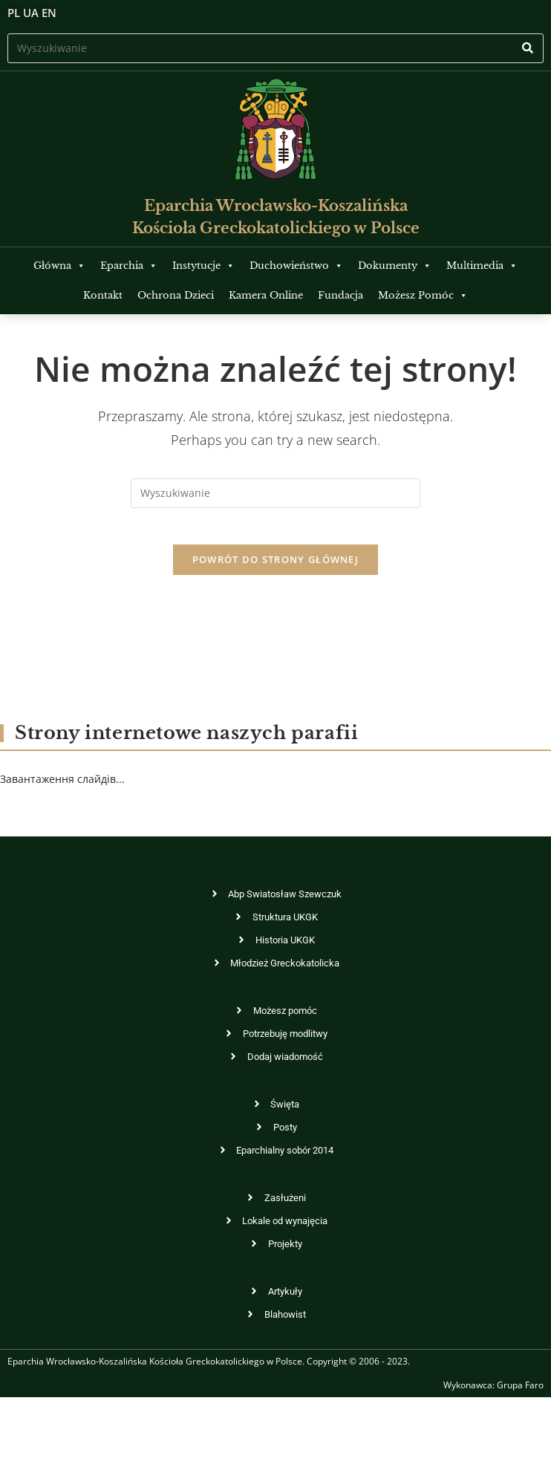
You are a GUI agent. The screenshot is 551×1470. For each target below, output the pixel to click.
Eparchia (128, 265)
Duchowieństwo (296, 265)
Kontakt (103, 295)
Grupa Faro (520, 1394)
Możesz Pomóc (423, 295)
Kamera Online (266, 295)
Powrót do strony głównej (275, 568)
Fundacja (340, 295)
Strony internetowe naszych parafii (186, 741)
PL (13, 12)
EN (49, 12)
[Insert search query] (275, 48)
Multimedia (482, 265)
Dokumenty (394, 265)
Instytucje (203, 265)
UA (31, 12)
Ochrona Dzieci (175, 295)
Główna (59, 265)
